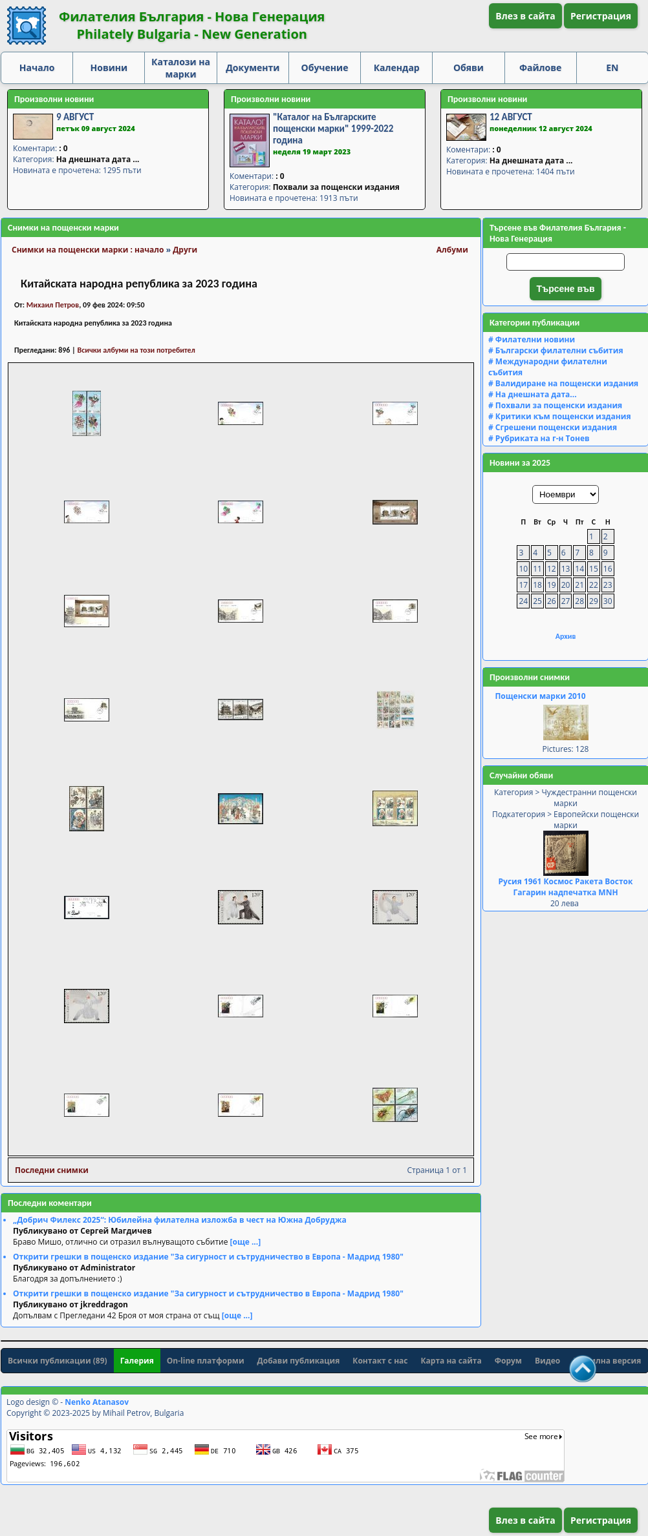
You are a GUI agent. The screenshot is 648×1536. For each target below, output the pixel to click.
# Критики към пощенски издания (559, 416)
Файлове (540, 67)
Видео (547, 1360)
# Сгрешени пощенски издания (552, 427)
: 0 (63, 148)
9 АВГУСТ (75, 117)
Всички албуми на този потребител (136, 350)
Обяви (468, 67)
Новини (109, 67)
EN (612, 67)
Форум (508, 1360)
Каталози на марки (180, 68)
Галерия (137, 1360)
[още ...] (245, 1241)
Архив (566, 636)
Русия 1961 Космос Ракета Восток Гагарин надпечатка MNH (566, 887)
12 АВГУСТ (511, 117)
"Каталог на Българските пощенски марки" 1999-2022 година (333, 128)
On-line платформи (205, 1360)
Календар (397, 67)
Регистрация (600, 16)
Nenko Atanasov (97, 1401)
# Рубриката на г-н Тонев (539, 438)
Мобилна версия (607, 1360)
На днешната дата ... (98, 159)
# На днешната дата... (532, 394)
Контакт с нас (379, 1360)
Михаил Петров (53, 304)
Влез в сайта (525, 16)
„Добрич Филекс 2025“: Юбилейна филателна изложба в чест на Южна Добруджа (180, 1219)
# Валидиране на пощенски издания (563, 383)
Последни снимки (52, 1170)
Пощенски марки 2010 (540, 695)
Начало (37, 67)
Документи (252, 67)
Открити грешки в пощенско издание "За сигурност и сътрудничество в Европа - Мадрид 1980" (208, 1256)
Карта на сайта (451, 1360)
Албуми (452, 249)
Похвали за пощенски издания (336, 187)
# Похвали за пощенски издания (555, 405)
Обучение (325, 67)
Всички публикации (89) (57, 1360)
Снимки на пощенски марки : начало (88, 249)
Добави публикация (298, 1360)
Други (185, 249)
